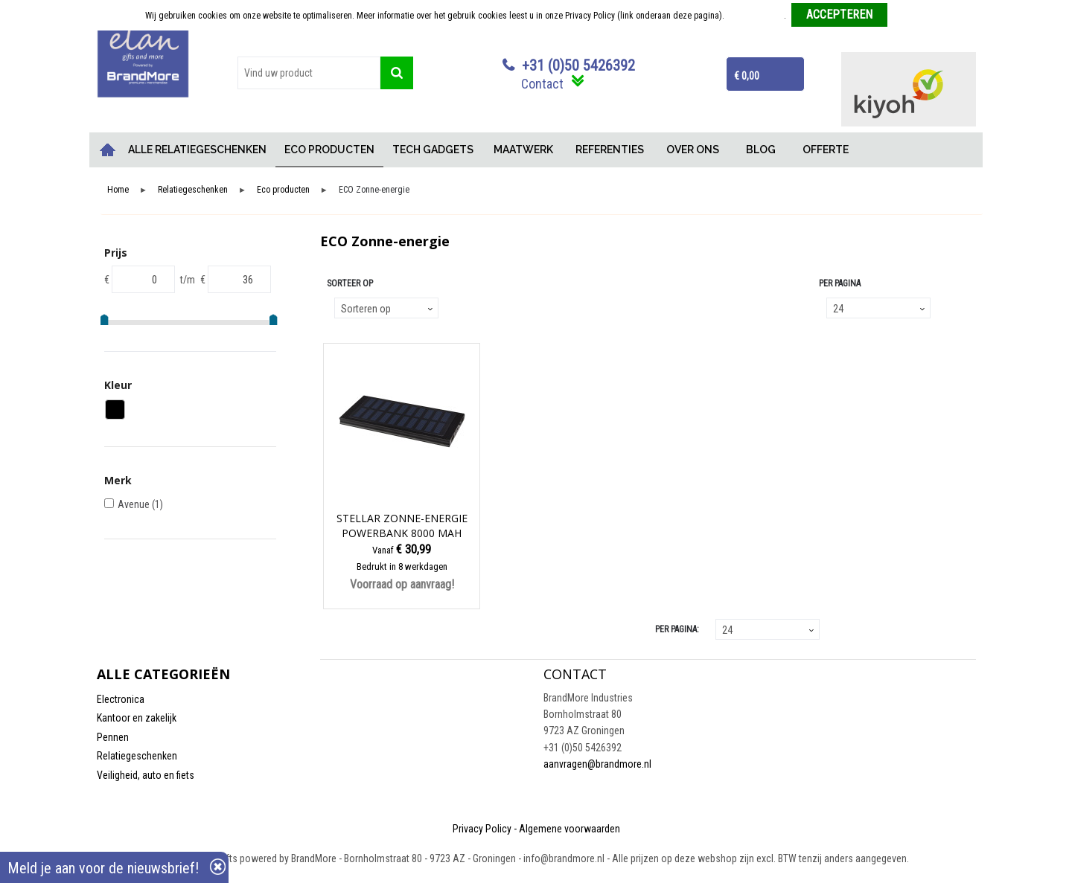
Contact (542, 83)
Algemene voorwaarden (569, 828)
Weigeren (910, 15)
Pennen (113, 737)
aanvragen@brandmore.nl (597, 764)
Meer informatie (755, 15)
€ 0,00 (746, 76)
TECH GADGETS (432, 149)
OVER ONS (692, 149)
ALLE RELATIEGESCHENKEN (197, 149)
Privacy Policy (482, 828)
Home (108, 149)
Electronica (120, 699)
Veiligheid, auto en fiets (145, 775)
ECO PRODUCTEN (329, 149)
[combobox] (308, 73)
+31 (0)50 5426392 (578, 65)
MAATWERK (523, 149)
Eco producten (283, 190)
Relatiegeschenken (193, 190)
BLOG (761, 149)
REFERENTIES (609, 149)
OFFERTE (826, 149)
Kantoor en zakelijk (136, 718)
